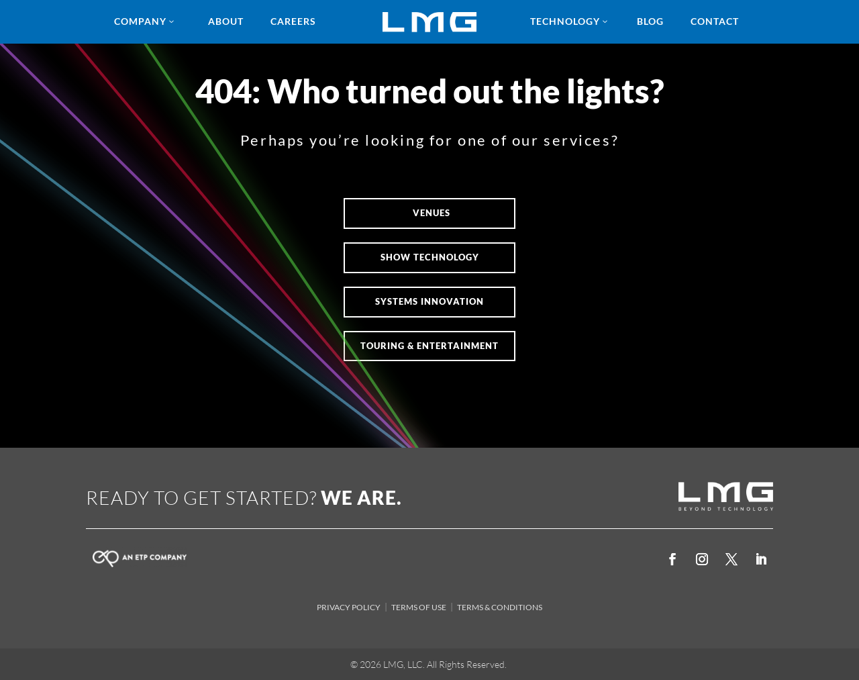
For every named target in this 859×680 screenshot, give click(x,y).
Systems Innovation (429, 301)
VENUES (431, 212)
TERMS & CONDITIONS (499, 607)
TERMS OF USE (418, 607)
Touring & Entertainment (429, 345)
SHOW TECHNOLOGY (430, 257)
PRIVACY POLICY (349, 607)
